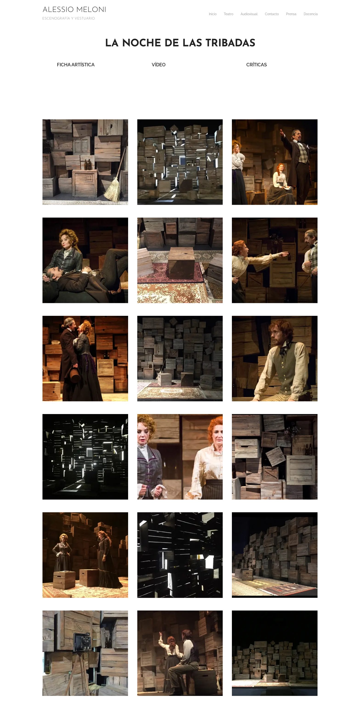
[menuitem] (204, 14)
